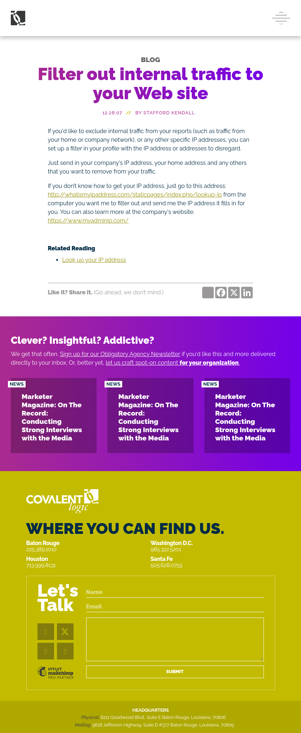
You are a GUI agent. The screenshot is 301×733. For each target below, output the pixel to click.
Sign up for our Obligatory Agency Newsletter (120, 354)
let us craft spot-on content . (173, 362)
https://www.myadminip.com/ (88, 220)
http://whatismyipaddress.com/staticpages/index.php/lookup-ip (135, 194)
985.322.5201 (166, 549)
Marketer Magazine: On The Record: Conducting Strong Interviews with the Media (52, 417)
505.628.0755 (166, 565)
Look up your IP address (94, 259)
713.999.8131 (41, 565)
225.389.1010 (41, 549)
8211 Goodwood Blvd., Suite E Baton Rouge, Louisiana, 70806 (163, 717)
